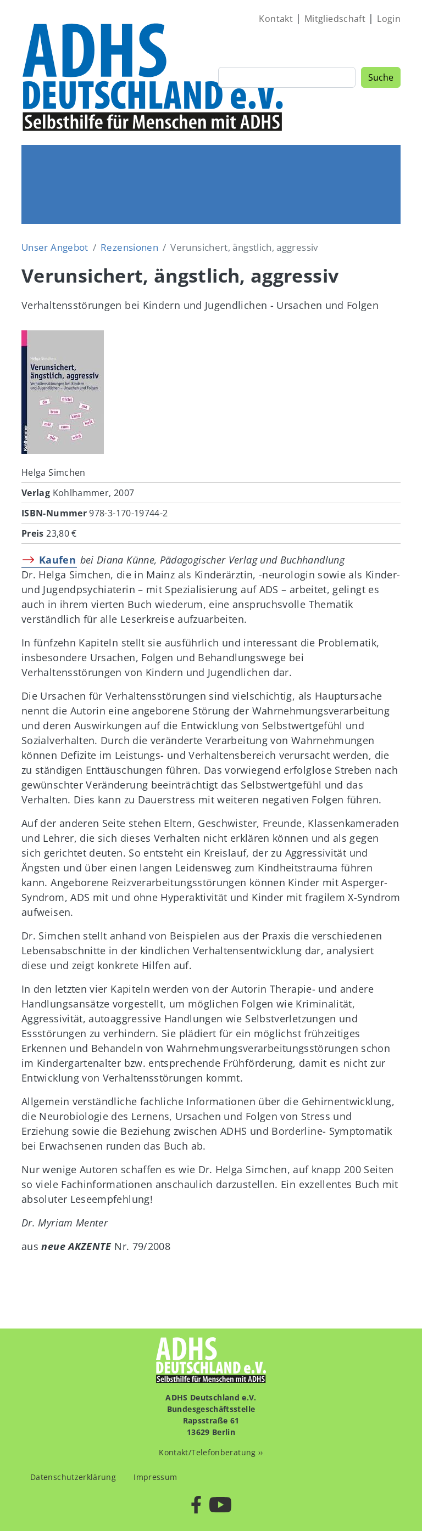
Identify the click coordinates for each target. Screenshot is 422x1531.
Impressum (155, 1477)
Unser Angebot (54, 247)
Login (389, 19)
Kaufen (57, 559)
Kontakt (276, 19)
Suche (380, 77)
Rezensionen (129, 247)
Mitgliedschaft (334, 19)
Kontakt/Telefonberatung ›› (211, 1452)
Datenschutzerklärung (73, 1477)
